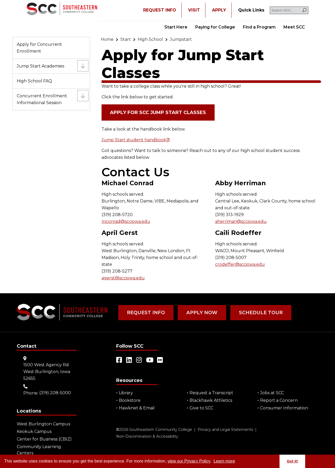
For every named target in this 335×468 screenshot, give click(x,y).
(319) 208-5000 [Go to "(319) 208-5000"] (55, 392)
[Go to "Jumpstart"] (181, 39)
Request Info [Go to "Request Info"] (145, 312)
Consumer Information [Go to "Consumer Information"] (284, 407)
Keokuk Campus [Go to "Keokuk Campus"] (34, 431)
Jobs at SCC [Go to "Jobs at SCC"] (272, 392)
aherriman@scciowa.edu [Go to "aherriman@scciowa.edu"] (241, 221)
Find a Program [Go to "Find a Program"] (259, 27)
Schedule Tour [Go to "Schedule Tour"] (259, 312)
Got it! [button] (292, 461)
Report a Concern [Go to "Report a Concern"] (279, 400)
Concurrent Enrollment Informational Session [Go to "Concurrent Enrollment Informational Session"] (42, 99)
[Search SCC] (289, 10)
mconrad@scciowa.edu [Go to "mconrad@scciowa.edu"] (126, 221)
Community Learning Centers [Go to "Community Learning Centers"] (39, 449)
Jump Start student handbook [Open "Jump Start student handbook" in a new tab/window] (134, 139)
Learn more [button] (224, 461)
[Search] (304, 10)
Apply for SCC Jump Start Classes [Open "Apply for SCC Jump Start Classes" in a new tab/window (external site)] (158, 112)
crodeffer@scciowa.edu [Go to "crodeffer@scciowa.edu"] (240, 264)
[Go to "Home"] (107, 39)
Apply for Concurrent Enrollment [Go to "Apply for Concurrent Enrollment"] (39, 48)
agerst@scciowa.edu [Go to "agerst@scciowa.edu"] (123, 277)
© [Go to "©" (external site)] (117, 429)
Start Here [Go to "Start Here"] (175, 27)
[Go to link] (62, 9)
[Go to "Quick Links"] (251, 10)
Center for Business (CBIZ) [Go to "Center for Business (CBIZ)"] (44, 439)
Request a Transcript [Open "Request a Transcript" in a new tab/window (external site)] (211, 392)
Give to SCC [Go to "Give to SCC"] (201, 407)
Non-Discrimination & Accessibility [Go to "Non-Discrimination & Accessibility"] (147, 436)
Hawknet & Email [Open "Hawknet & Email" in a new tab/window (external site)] (137, 407)
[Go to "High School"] (150, 39)
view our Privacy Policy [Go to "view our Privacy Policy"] (189, 461)
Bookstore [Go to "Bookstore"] (130, 400)
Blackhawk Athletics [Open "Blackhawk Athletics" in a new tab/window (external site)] (210, 400)
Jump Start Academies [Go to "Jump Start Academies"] (40, 66)
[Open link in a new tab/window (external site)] (119, 360)
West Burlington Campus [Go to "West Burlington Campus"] (43, 423)
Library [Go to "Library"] (126, 392)
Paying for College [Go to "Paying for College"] (215, 27)
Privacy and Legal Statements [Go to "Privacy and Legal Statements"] (225, 429)
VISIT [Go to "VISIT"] (194, 10)
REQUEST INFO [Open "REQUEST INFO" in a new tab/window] (159, 10)
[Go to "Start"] (125, 39)
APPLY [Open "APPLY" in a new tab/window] (219, 10)
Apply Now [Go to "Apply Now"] (201, 312)
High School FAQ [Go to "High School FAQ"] (34, 80)
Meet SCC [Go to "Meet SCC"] (294, 27)
